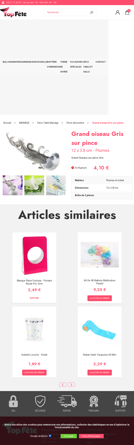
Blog (89, 356)
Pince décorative (75, 36)
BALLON (7, 23)
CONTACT (126, 23)
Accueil (7, 36)
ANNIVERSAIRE (18, 23)
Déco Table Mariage (48, 36)
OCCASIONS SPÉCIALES (88, 25)
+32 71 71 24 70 (13, 2)
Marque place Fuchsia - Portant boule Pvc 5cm (34, 196)
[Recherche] (68, 12)
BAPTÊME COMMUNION (53, 25)
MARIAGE (31, 23)
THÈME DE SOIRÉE (72, 25)
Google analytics (39, 436)
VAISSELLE (41, 23)
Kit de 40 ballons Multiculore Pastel (99, 195)
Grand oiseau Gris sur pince (107, 36)
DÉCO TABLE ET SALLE (110, 25)
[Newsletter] (56, 398)
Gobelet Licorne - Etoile (34, 268)
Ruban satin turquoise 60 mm (99, 268)
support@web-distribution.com (101, 347)
